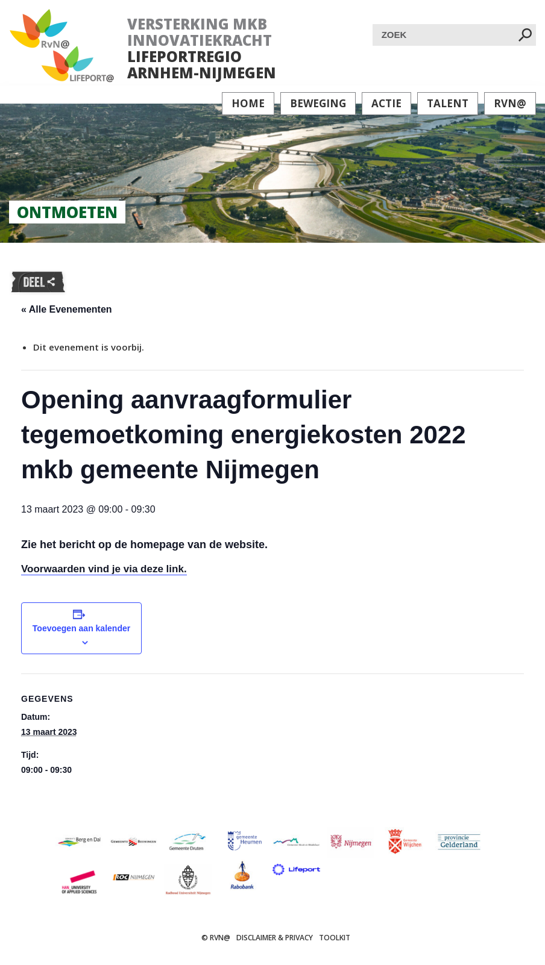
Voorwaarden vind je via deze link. (104, 569)
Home (248, 103)
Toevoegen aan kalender (81, 628)
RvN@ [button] (510, 103)
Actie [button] (386, 103)
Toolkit (334, 937)
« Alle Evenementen (66, 309)
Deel (38, 282)
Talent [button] (447, 103)
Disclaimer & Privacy (274, 937)
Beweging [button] (318, 103)
